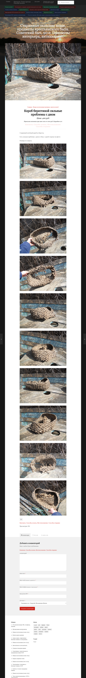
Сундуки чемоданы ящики (19, 648)
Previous (6, 72)
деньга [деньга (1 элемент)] (46, 627)
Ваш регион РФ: (24, 593)
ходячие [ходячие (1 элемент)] (46, 631)
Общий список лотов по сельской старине (48, 2)
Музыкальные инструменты (20, 629)
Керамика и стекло (48, 12)
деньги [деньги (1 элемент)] (35, 629)
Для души (37, 1)
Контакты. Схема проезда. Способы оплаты (22, 2)
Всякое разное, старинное (60, 12)
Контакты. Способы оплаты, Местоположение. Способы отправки (43, 125)
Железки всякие (65, 9)
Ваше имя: (23, 573)
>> (21, 519)
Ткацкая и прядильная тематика (67, 7)
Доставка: (22, 600)
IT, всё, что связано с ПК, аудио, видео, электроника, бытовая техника (43, 15)
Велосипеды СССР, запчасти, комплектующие (15, 15)
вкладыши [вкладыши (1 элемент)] (36, 627)
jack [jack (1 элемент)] (39, 625)
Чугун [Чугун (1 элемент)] (48, 625)
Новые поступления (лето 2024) (21, 661)
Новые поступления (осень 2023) (21, 673)
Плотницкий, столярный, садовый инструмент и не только (28, 7)
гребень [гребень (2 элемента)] (41, 627)
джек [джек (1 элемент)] (39, 629)
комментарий (23, 553)
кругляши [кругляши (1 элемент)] (44, 629)
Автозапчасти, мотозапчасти (20, 645)
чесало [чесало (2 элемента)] (40, 633)
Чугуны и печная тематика (11, 9)
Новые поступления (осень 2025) (21, 632)
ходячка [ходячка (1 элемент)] (35, 633)
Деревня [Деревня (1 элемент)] (43, 625)
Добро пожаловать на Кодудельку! (43, 23)
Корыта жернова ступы (18, 658)
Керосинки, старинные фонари (51, 7)
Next (80, 72)
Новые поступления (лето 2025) (21, 642)
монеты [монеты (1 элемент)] (35, 631)
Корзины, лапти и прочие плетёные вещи (39, 9)
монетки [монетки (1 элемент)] (49, 629)
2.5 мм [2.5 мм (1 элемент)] (35, 625)
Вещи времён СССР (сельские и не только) (14, 12)
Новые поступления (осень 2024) (21, 655)
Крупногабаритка (23, 9)
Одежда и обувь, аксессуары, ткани (34, 12)
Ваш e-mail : (28, 580)
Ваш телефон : (29, 587)
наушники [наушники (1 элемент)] (41, 631)
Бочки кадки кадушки (18, 635)
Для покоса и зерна (55, 9)
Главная (8, 1)
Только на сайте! (9, 7)
